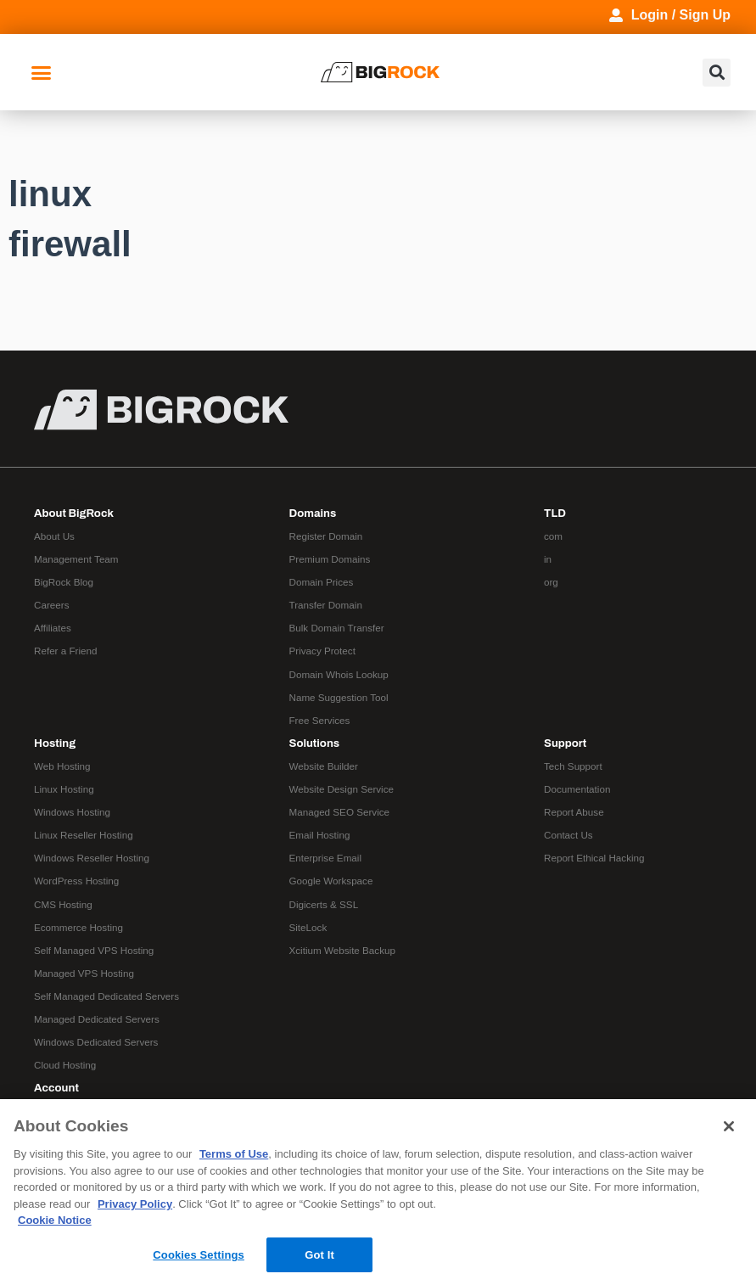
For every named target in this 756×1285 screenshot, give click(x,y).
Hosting (55, 743)
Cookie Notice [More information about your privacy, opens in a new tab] (55, 1220)
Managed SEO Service (339, 811)
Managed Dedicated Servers (97, 1018)
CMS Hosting (63, 904)
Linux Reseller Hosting (83, 834)
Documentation (577, 788)
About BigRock (74, 513)
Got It (319, 1255)
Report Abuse (574, 811)
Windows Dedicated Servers (96, 1041)
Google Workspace (331, 880)
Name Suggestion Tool (339, 697)
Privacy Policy (135, 1204)
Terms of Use (233, 1154)
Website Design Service (342, 788)
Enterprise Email (325, 857)
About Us (54, 535)
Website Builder (323, 766)
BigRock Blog (63, 581)
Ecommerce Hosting (78, 927)
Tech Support (573, 766)
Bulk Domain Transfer (336, 627)
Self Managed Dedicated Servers (106, 996)
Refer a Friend (66, 650)
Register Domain (326, 535)
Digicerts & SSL (324, 904)
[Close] (729, 1126)
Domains (313, 513)
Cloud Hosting (65, 1064)
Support (565, 743)
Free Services (319, 720)
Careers (51, 604)
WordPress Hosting (76, 880)
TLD (555, 513)
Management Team (76, 558)
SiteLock (308, 927)
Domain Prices (321, 581)
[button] (41, 72)
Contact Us (568, 834)
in (548, 558)
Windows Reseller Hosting (91, 857)
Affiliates (52, 627)
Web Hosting (62, 766)
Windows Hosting (72, 811)
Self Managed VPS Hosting (94, 950)
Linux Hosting (64, 788)
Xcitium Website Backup (342, 950)
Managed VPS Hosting (84, 973)
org (551, 581)
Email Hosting (319, 834)
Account (56, 1087)
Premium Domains (330, 558)
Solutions (314, 743)
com (553, 535)
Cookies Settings (198, 1255)
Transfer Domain (325, 604)
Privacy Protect (322, 650)
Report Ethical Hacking (594, 857)
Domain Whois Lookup (339, 674)
